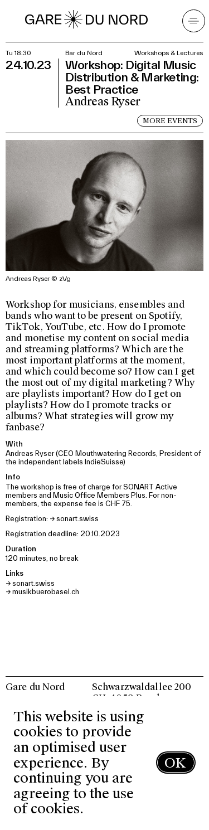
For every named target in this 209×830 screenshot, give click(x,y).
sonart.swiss (77, 518)
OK (175, 762)
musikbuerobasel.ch (45, 592)
